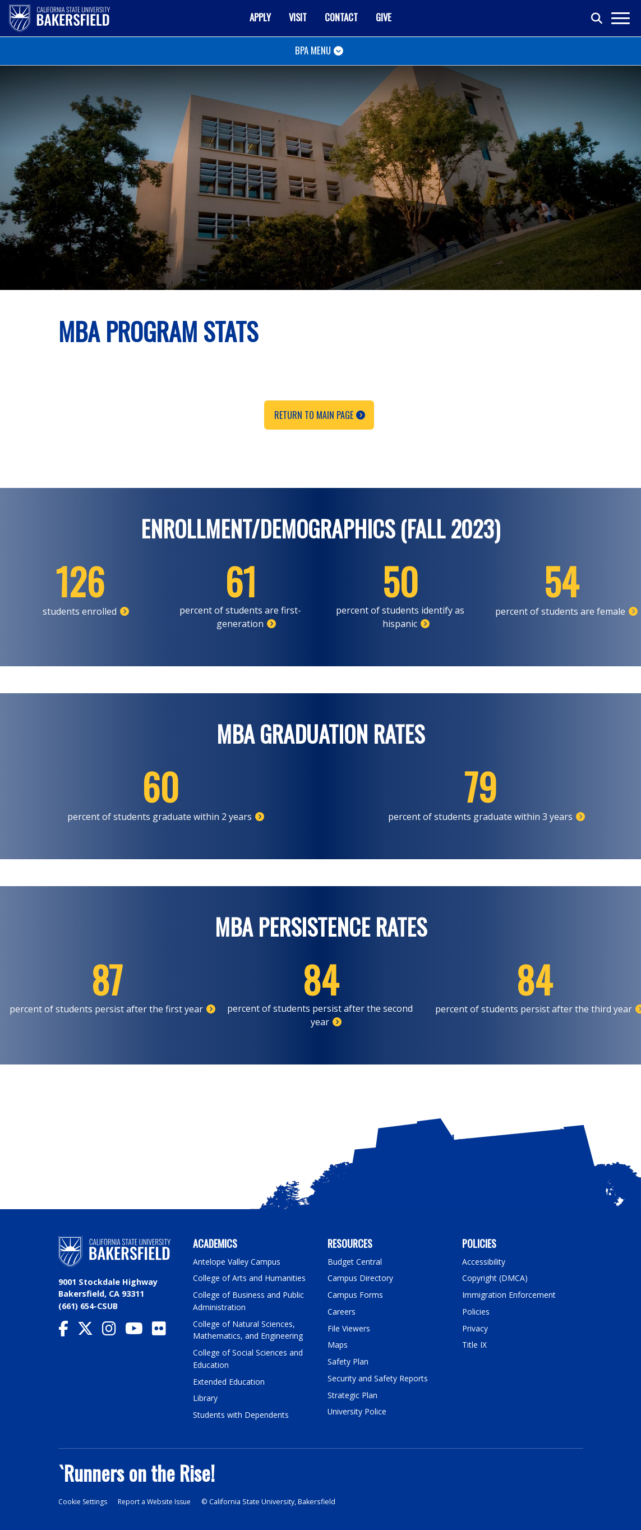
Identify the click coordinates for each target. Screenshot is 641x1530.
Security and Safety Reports (379, 1365)
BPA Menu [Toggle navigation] (313, 50)
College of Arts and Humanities (250, 1265)
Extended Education (230, 1368)
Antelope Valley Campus (238, 1248)
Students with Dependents (243, 1401)
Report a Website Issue (160, 1488)
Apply (260, 17)
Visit (298, 17)
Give (383, 17)
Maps (338, 1331)
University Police (358, 1398)
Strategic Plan (353, 1381)
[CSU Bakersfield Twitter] (89, 1319)
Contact (341, 17)
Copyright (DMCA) (496, 1265)
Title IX (475, 1331)
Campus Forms (356, 1281)
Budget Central (356, 1248)
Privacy (475, 1315)
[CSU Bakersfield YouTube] (138, 1319)
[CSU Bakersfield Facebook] (67, 1319)
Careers (342, 1298)
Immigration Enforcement (509, 1281)
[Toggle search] (597, 18)
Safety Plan (348, 1348)
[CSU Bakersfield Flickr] (163, 1319)
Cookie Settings (84, 1488)
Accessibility (484, 1248)
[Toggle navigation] (620, 18)
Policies (476, 1298)
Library (205, 1385)
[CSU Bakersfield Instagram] (113, 1319)
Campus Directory (361, 1265)
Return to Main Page (313, 415)
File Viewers (349, 1315)
